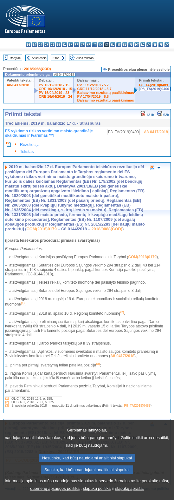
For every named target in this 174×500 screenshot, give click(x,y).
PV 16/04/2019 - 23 (54, 93)
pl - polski (130, 44)
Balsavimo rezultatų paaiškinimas (105, 93)
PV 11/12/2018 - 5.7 (93, 85)
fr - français (76, 44)
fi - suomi (160, 44)
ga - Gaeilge (82, 44)
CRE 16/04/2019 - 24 (55, 96)
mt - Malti (118, 44)
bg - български (28, 44)
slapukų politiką (97, 495)
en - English (70, 44)
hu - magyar (112, 44)
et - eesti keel (58, 44)
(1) (7, 398)
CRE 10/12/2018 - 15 (55, 89)
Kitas (56, 58)
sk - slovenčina (148, 44)
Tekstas (27, 151)
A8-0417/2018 (18, 85)
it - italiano (94, 44)
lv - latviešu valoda (100, 44)
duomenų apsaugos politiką (55, 495)
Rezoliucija (30, 144)
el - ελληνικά (64, 44)
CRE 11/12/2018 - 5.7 (94, 89)
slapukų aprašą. (129, 495)
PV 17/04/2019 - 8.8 (93, 96)
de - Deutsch (52, 44)
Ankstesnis (39, 58)
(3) (7, 405)
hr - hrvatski (88, 44)
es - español (34, 44)
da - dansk (46, 44)
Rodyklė (15, 58)
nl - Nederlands (124, 44)
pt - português (136, 44)
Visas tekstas (84, 58)
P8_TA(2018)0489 (153, 85)
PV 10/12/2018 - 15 (54, 85)
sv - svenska (166, 44)
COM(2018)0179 (42, 229)
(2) (7, 402)
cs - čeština (40, 44)
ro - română (142, 44)
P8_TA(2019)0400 (154, 89)
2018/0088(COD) (37, 69)
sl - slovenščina (154, 44)
